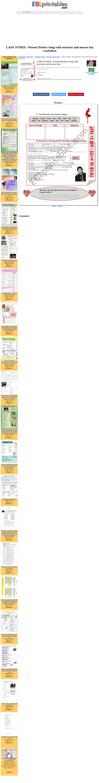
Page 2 (61, 206)
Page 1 (54, 206)
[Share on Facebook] (41, 94)
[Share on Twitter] (58, 94)
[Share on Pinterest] (76, 94)
